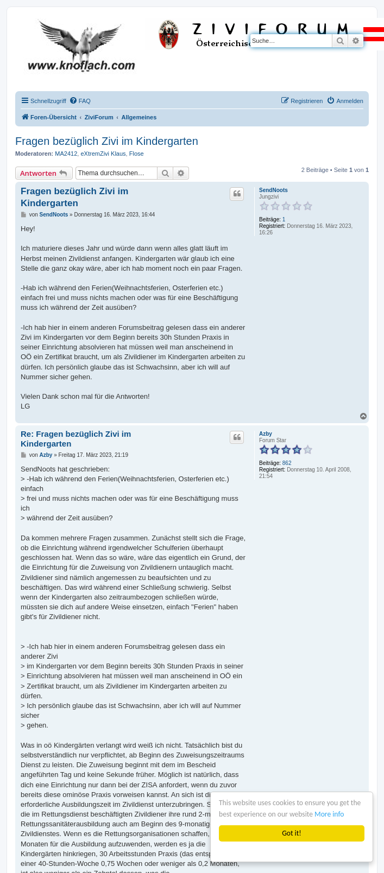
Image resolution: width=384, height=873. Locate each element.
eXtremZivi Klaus (102, 153)
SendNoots (273, 190)
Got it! (291, 833)
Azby (265, 434)
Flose (136, 153)
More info (329, 814)
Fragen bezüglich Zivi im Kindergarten (106, 141)
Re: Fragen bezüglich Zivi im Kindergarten (76, 439)
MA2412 (66, 153)
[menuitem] (80, 100)
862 (287, 463)
